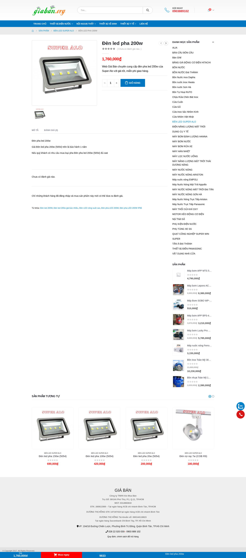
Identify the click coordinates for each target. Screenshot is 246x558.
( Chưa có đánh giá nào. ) (129, 49)
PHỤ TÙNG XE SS (182, 229)
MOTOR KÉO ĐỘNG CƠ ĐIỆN (188, 214)
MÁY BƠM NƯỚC (181, 141)
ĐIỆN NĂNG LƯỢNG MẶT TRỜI (188, 126)
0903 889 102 (133, 531)
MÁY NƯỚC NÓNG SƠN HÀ (187, 194)
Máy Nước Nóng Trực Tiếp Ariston (189, 199)
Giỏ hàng (134, 83)
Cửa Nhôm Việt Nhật (183, 116)
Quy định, (111, 536)
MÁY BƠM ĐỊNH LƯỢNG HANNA (189, 136)
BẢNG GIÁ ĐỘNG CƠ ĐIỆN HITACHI (191, 62)
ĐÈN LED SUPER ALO (184, 121)
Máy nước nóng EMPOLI (185, 179)
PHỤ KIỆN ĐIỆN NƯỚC (184, 224)
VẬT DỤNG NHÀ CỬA (183, 253)
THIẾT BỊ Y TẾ (127, 24)
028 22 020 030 (116, 531)
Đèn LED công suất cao (89, 208)
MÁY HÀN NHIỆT (181, 151)
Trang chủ (39, 24)
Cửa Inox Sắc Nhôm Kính (185, 112)
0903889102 (180, 11)
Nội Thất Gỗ (178, 219)
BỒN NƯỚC (178, 67)
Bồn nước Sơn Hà (181, 87)
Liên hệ (144, 24)
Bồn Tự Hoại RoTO (182, 92)
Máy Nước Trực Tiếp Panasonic (188, 204)
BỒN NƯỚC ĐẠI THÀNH (185, 72)
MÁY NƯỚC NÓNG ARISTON (187, 174)
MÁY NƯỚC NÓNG (182, 169)
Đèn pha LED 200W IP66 (131, 208)
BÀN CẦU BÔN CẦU (183, 52)
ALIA (174, 47)
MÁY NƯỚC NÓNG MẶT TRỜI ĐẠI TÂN (193, 189)
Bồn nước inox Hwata (183, 82)
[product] (178, 275)
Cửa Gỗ (176, 107)
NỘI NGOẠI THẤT (85, 24)
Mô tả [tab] (35, 130)
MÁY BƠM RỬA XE (182, 146)
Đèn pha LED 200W (110, 208)
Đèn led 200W (46, 208)
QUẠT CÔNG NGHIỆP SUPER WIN (190, 234)
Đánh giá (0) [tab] (51, 130)
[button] (210, 396)
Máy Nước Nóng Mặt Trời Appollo (189, 184)
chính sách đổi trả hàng (128, 536)
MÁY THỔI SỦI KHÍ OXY (185, 209)
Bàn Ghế (176, 57)
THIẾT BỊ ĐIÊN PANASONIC (187, 248)
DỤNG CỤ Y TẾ (180, 131)
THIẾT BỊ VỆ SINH (108, 24)
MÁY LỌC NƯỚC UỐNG (185, 156)
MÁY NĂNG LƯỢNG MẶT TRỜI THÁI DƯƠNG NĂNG (191, 163)
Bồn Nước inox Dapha (183, 77)
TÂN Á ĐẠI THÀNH (182, 243)
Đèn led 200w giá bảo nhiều (66, 208)
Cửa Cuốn (177, 102)
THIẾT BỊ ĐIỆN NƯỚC (60, 24)
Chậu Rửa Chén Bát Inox (185, 97)
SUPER (176, 238)
